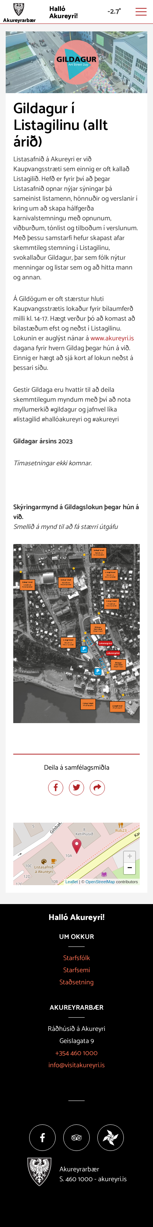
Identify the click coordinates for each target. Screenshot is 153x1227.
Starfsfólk (76, 958)
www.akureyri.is (112, 338)
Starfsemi (76, 970)
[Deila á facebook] (55, 787)
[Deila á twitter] (76, 787)
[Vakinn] (110, 1137)
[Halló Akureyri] (76, 11)
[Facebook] (42, 1137)
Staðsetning (76, 982)
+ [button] (129, 857)
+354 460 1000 (76, 1053)
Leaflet (72, 881)
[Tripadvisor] (76, 1137)
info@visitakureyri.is (76, 1065)
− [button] (129, 868)
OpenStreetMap (100, 881)
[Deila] (97, 787)
